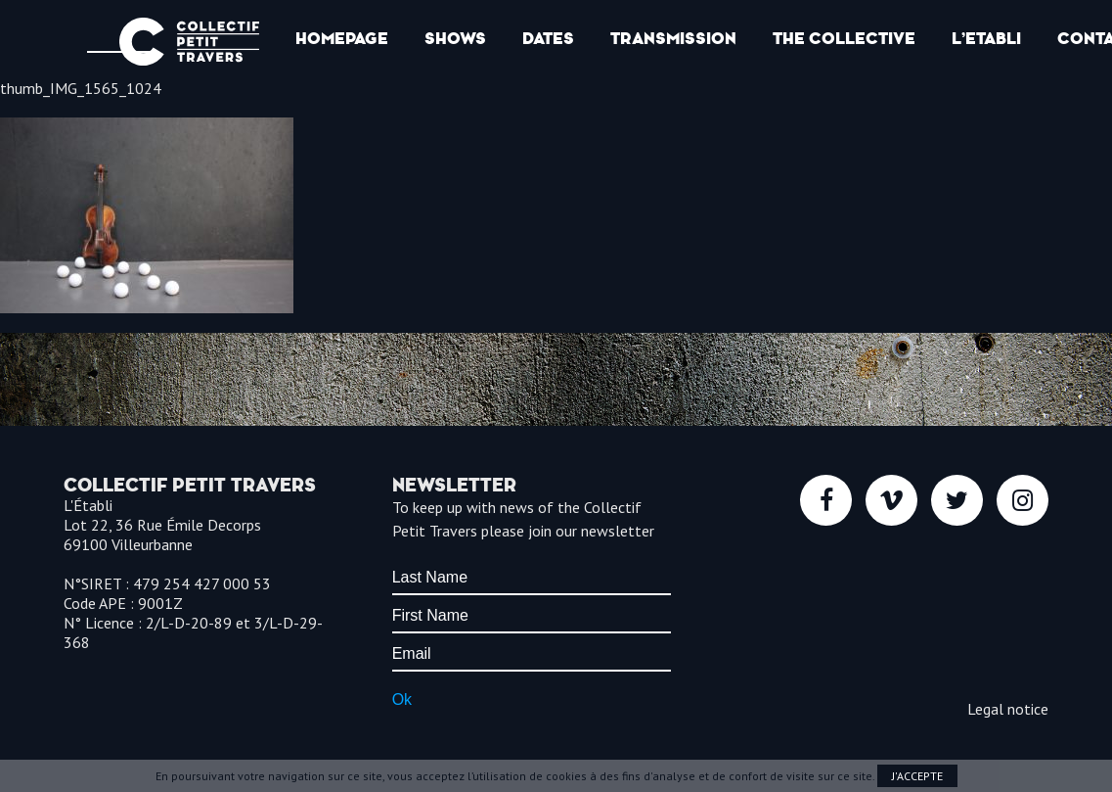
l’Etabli (986, 38)
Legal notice (1007, 709)
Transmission (673, 38)
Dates (548, 38)
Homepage (341, 38)
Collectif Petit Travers (189, 42)
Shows (455, 38)
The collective (844, 38)
